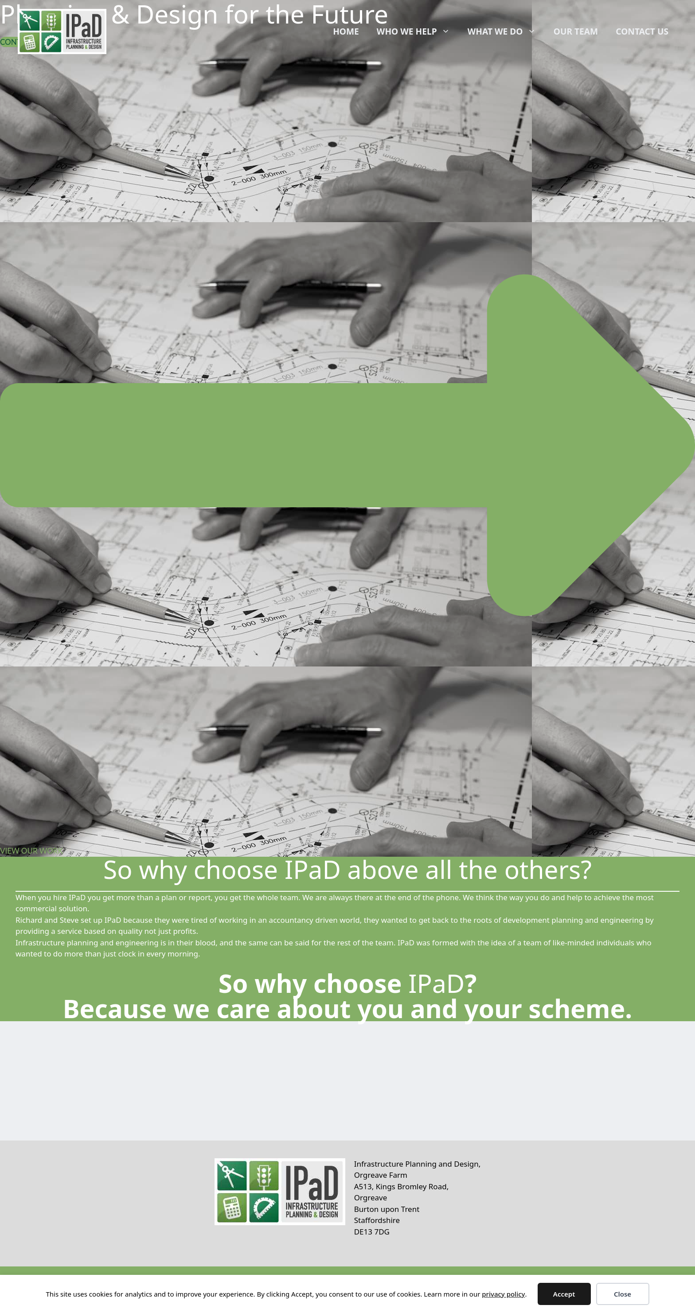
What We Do (506, 31)
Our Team (576, 31)
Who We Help (418, 31)
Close (622, 1293)
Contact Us (642, 31)
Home (346, 31)
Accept (564, 1293)
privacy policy (503, 1293)
